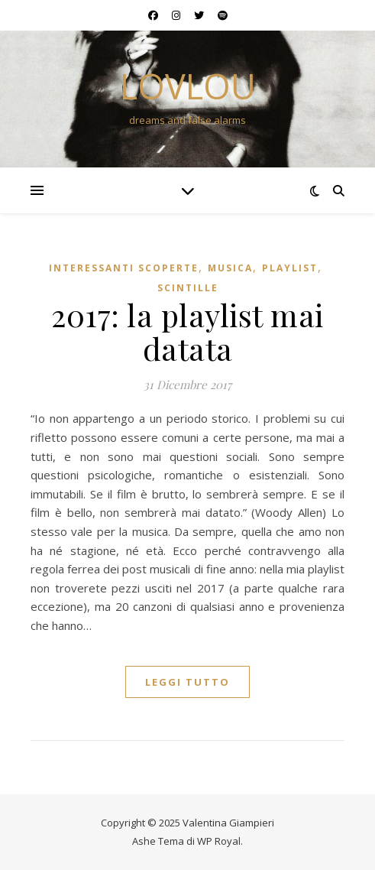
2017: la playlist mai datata (187, 331)
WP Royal (219, 841)
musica (230, 267)
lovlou (188, 86)
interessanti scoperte (124, 267)
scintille (187, 287)
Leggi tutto (187, 682)
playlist (290, 267)
